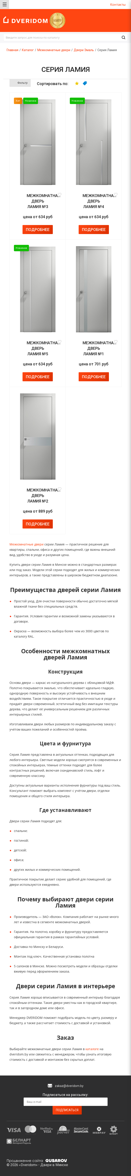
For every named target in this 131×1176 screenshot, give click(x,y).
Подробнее (37, 229)
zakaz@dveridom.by (69, 1086)
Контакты (118, 4)
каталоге (92, 1049)
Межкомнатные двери (26, 544)
